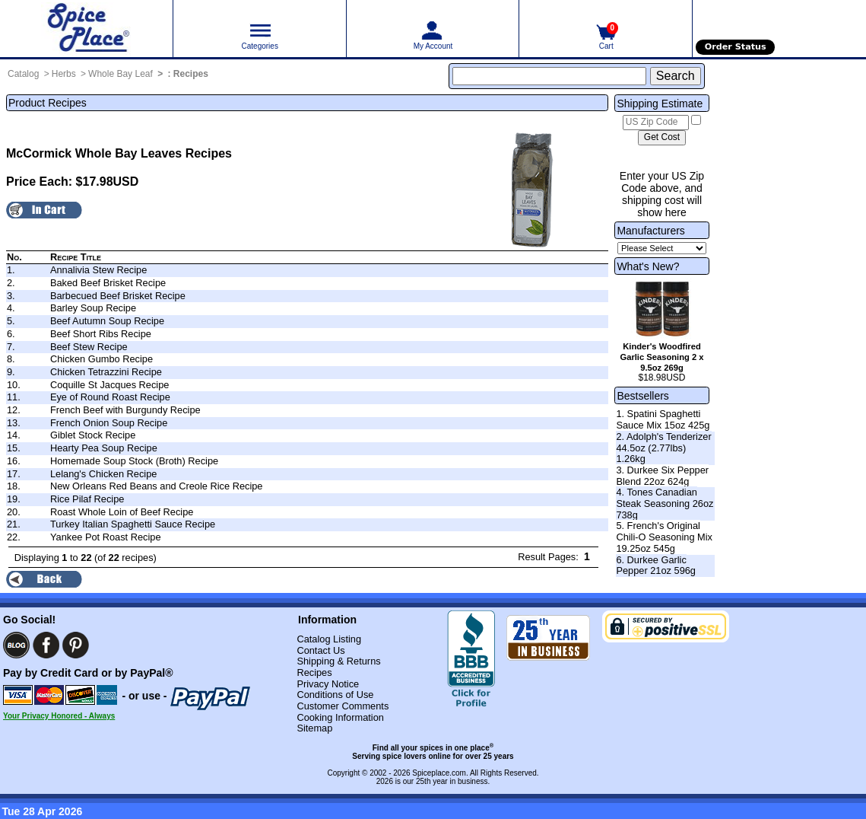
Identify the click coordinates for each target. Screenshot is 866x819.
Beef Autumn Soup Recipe (107, 321)
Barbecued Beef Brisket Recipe (118, 295)
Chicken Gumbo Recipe (101, 359)
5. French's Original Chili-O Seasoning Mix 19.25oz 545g (664, 536)
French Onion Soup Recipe (108, 423)
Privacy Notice (328, 684)
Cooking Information (340, 717)
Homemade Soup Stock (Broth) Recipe (134, 461)
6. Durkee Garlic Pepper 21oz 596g (656, 565)
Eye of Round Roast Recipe (110, 397)
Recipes (190, 74)
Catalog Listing (329, 639)
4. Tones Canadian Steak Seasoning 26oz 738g (664, 503)
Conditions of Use (335, 694)
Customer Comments (343, 706)
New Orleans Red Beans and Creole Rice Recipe (156, 486)
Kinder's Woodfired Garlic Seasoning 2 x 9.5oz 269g (661, 357)
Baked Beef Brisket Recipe (108, 282)
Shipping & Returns (338, 661)
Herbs (64, 74)
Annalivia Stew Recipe (98, 270)
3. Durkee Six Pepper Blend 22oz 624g (662, 475)
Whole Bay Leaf (120, 74)
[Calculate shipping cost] (662, 137)
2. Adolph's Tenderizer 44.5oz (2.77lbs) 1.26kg (663, 447)
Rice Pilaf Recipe (87, 499)
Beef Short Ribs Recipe (100, 333)
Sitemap (314, 728)
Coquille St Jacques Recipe (110, 384)
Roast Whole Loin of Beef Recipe (122, 512)
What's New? (648, 266)
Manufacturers (650, 231)
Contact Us (320, 650)
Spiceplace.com (439, 773)
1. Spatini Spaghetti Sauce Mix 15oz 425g (662, 419)
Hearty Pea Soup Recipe (103, 448)
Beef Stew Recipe (89, 346)
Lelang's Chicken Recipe (103, 474)
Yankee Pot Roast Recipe (105, 537)
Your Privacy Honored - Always (59, 716)
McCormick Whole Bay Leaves (94, 153)
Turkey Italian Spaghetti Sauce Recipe (132, 524)
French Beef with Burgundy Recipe (125, 410)
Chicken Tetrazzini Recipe (106, 372)
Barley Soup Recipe (93, 308)
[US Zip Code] (656, 122)
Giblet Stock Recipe (92, 435)
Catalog (23, 74)
